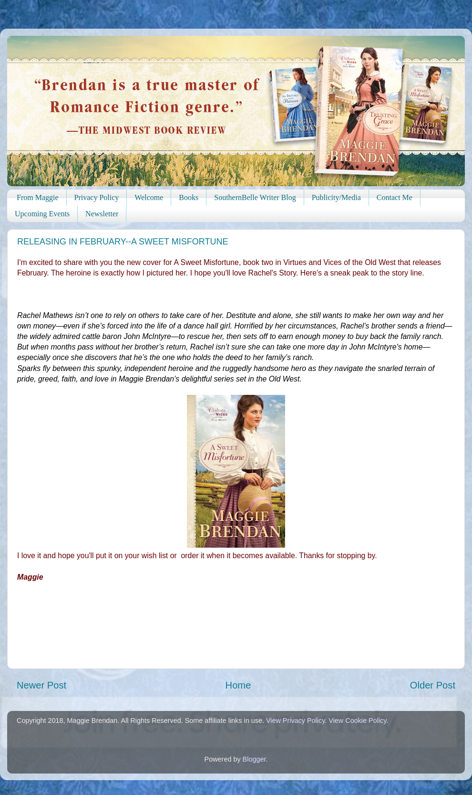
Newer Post (41, 685)
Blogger (254, 759)
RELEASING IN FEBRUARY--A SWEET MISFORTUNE (122, 241)
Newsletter (101, 214)
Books (188, 197)
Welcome (148, 197)
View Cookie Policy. (358, 720)
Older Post (432, 685)
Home (238, 685)
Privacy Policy (96, 197)
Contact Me (394, 197)
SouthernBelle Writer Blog (255, 197)
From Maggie (38, 197)
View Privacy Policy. (296, 720)
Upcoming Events (42, 214)
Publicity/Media (336, 197)
